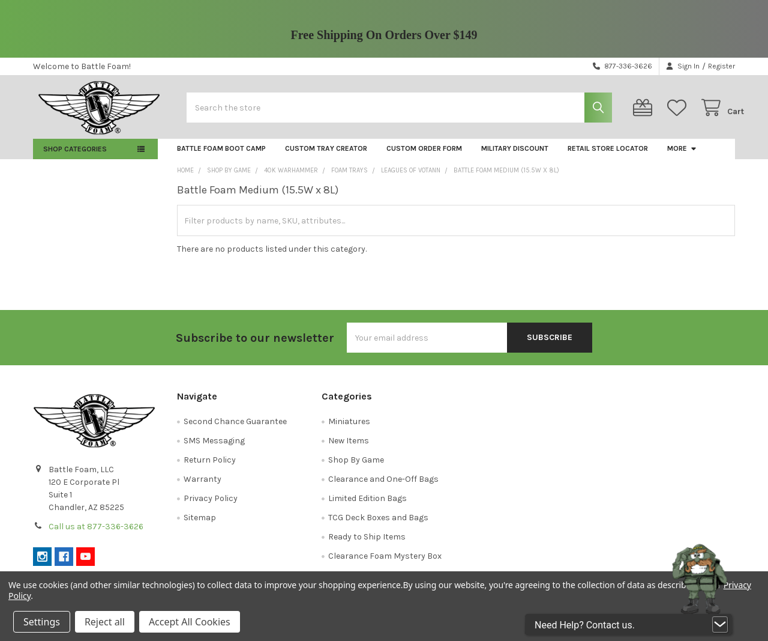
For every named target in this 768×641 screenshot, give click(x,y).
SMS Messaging (214, 447)
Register (721, 66)
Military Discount (514, 155)
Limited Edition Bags (367, 505)
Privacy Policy (211, 505)
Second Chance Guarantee (235, 428)
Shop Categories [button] (75, 155)
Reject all (105, 621)
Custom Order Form (424, 155)
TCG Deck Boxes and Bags (378, 524)
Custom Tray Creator (326, 155)
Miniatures (349, 428)
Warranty (202, 486)
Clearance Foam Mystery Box (385, 562)
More (682, 155)
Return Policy (210, 466)
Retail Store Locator (608, 155)
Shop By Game (356, 466)
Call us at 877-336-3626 (96, 533)
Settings (41, 621)
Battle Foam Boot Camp (221, 155)
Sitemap (200, 524)
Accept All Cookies (189, 621)
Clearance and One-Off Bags (383, 486)
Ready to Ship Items (367, 543)
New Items (348, 447)
